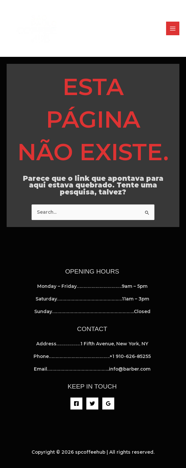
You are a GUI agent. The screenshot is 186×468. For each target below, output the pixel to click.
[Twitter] (92, 404)
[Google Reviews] (108, 404)
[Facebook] (76, 404)
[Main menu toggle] (173, 28)
